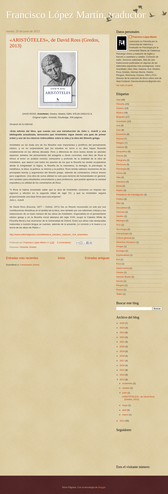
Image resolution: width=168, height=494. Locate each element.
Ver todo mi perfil (124, 85)
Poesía (119, 289)
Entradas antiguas (97, 258)
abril (124, 410)
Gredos (32, 247)
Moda (119, 186)
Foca (118, 263)
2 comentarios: (64, 242)
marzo (125, 414)
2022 (122, 337)
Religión (120, 143)
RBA (118, 203)
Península (121, 164)
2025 (122, 323)
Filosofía (24, 247)
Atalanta (120, 147)
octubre (126, 388)
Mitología (120, 220)
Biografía (120, 117)
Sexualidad (121, 207)
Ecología (120, 251)
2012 (122, 420)
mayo (125, 405)
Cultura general (123, 238)
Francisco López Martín (144, 37)
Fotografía (121, 160)
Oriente (119, 155)
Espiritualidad (122, 255)
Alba (118, 177)
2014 (122, 374)
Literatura (120, 181)
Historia (120, 138)
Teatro (119, 294)
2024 (122, 327)
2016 (122, 365)
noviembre (127, 383)
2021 (122, 342)
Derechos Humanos (126, 242)
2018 (122, 356)
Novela (119, 281)
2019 (122, 351)
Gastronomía (122, 268)
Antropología (122, 233)
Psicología (121, 169)
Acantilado (121, 121)
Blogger (102, 487)
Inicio (61, 258)
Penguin (120, 285)
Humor (119, 173)
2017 (122, 360)
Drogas (119, 246)
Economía (121, 134)
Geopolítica (121, 151)
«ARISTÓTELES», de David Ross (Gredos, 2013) (138, 397)
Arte (118, 125)
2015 (122, 370)
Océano (120, 108)
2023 (122, 332)
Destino (120, 216)
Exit (118, 259)
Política (119, 199)
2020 (122, 346)
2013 (122, 379)
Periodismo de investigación (129, 194)
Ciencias (120, 212)
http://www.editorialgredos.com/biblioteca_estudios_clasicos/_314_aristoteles (49, 234)
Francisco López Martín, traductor (76, 14)
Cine (118, 130)
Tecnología (121, 229)
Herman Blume (123, 277)
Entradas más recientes (22, 258)
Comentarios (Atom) (29, 264)
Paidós (119, 190)
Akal (118, 99)
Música (119, 112)
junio (124, 392)
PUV (118, 225)
